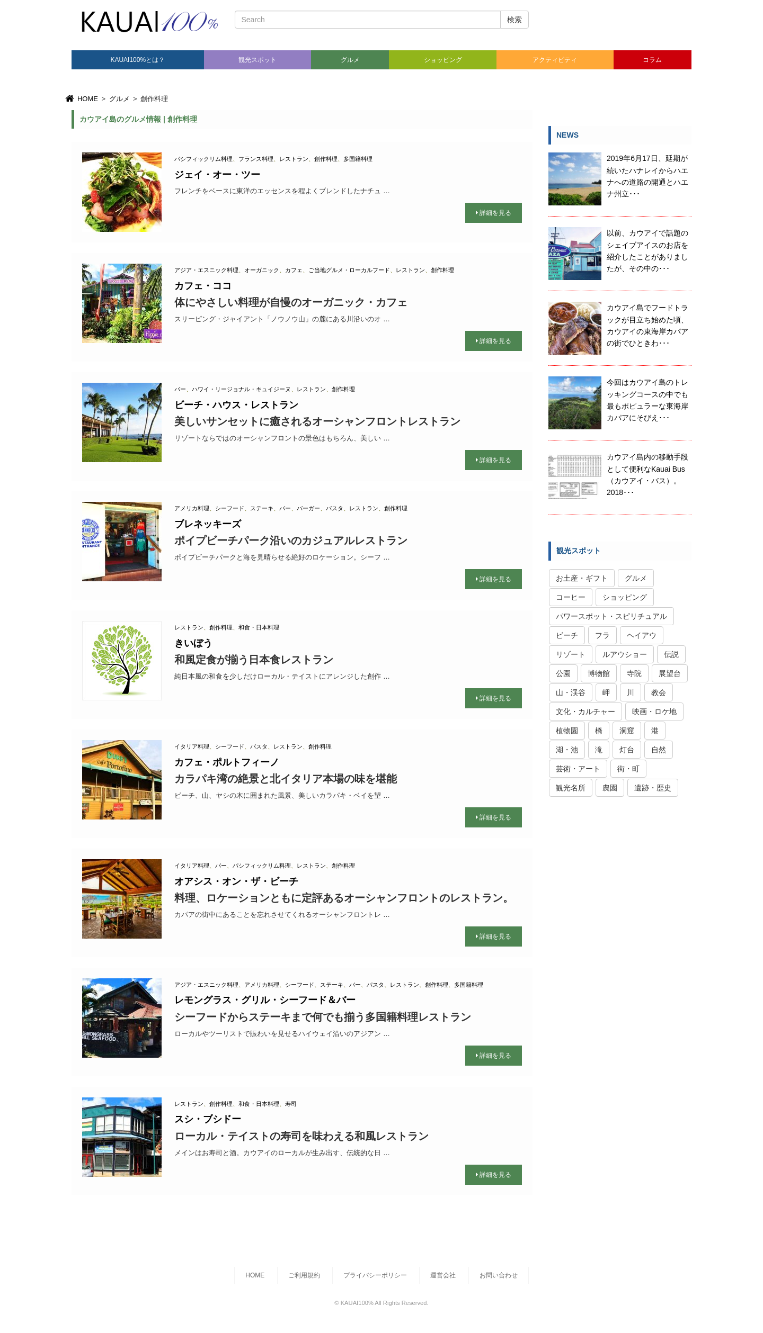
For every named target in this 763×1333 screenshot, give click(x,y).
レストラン (293, 159)
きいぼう (193, 643)
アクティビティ (555, 60)
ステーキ (261, 508)
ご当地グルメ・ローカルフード (349, 270)
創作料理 (326, 159)
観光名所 (570, 787)
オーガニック (261, 270)
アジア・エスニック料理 (206, 270)
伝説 (671, 654)
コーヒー (570, 597)
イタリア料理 (191, 746)
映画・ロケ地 (654, 711)
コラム (652, 60)
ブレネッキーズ (207, 524)
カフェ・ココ (203, 286)
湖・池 (567, 749)
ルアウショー (624, 654)
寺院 (634, 673)
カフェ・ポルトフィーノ (226, 762)
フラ (602, 635)
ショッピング (443, 60)
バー (180, 389)
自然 (658, 749)
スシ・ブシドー (207, 1119)
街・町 (628, 768)
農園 (609, 787)
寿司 (291, 1104)
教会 (658, 692)
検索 (514, 19)
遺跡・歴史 (652, 787)
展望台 (670, 673)
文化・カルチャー (585, 711)
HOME (81, 99)
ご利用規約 (304, 1275)
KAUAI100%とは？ (137, 60)
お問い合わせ (499, 1275)
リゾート (570, 654)
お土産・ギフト (582, 578)
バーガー (308, 508)
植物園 (567, 730)
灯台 (626, 749)
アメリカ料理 (191, 508)
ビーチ (567, 635)
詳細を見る (493, 213)
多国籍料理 (357, 159)
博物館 (599, 673)
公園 (563, 673)
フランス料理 (255, 159)
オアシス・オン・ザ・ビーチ (236, 881)
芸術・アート (578, 768)
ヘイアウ (641, 635)
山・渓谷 (570, 692)
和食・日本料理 (258, 627)
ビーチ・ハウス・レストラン (236, 405)
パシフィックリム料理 (203, 159)
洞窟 (626, 730)
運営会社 (443, 1275)
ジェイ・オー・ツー (217, 174)
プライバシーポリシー (375, 1275)
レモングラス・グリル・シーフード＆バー (265, 1000)
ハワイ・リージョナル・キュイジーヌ (241, 389)
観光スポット (257, 60)
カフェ (294, 270)
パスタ (334, 508)
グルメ (350, 60)
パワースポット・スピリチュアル (611, 616)
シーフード (229, 508)
